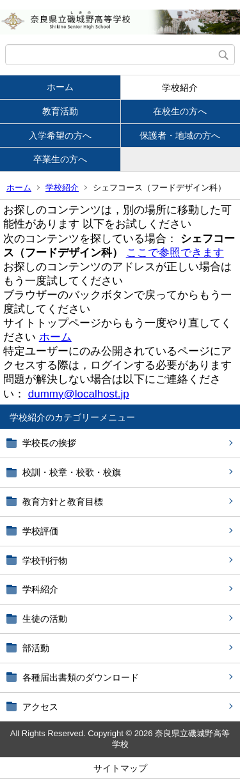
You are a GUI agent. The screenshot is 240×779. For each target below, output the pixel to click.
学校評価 (40, 531)
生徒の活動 (44, 618)
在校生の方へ (180, 111)
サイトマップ (120, 768)
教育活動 (60, 111)
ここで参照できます (175, 253)
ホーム (60, 87)
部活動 (35, 648)
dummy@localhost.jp (78, 394)
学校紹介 (180, 87)
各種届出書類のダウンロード (80, 677)
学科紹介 (40, 589)
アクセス (40, 707)
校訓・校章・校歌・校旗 (71, 472)
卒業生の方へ (60, 159)
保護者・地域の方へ (180, 135)
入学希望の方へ (60, 135)
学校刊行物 (44, 560)
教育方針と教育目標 (62, 502)
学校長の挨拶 (49, 443)
